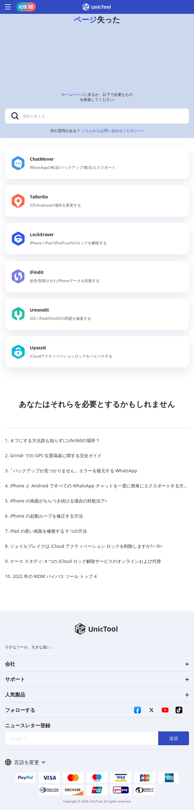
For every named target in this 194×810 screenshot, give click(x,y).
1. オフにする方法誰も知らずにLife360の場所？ (52, 440)
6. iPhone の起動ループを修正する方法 (44, 516)
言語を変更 (25, 762)
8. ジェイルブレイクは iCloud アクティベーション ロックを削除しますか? (78, 546)
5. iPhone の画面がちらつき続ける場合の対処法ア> (56, 501)
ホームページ (72, 94)
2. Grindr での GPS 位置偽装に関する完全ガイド (53, 455)
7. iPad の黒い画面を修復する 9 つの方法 (46, 531)
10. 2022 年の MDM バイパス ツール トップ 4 (51, 576)
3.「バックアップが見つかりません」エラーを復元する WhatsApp (71, 471)
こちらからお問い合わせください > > (112, 130)
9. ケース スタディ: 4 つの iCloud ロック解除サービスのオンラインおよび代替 (83, 561)
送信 (173, 738)
